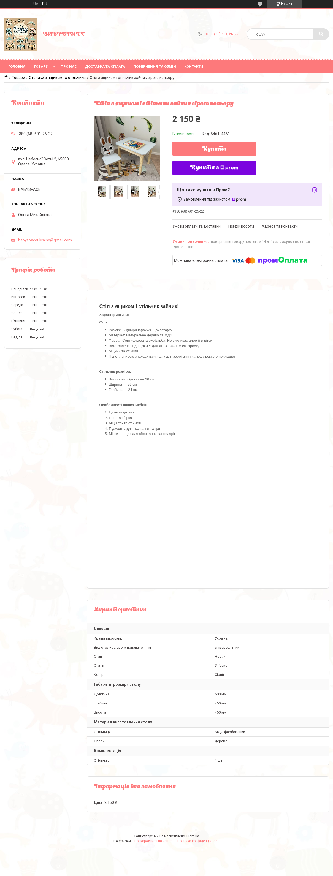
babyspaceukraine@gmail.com (45, 240)
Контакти (193, 66)
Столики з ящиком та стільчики (57, 77)
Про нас (69, 66)
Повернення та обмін (154, 66)
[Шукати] (321, 34)
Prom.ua (192, 836)
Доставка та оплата (105, 66)
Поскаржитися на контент (154, 841)
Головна (16, 66)
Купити (214, 149)
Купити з (214, 168)
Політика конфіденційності (198, 841)
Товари (41, 66)
